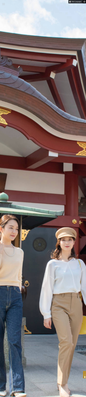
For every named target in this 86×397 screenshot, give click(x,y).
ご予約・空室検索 (83, 371)
